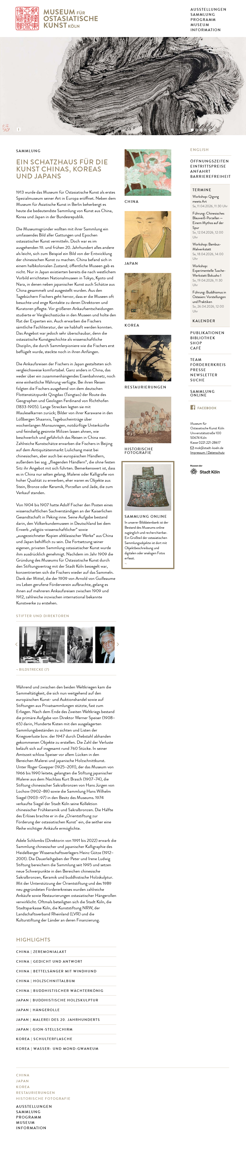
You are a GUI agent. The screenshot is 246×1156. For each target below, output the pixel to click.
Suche (198, 380)
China (132, 201)
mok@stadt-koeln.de (209, 448)
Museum (200, 25)
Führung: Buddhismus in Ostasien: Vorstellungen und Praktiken (209, 297)
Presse (198, 370)
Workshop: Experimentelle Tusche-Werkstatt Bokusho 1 (209, 271)
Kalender (204, 321)
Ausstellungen (209, 9)
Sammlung (203, 14)
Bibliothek (203, 338)
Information (206, 30)
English (200, 150)
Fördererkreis (208, 365)
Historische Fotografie (139, 450)
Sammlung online (202, 393)
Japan (131, 263)
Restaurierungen (146, 387)
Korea (132, 325)
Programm (203, 20)
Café (196, 348)
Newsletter (204, 375)
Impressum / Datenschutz (207, 453)
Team (196, 360)
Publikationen (208, 333)
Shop (196, 343)
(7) (34, 669)
